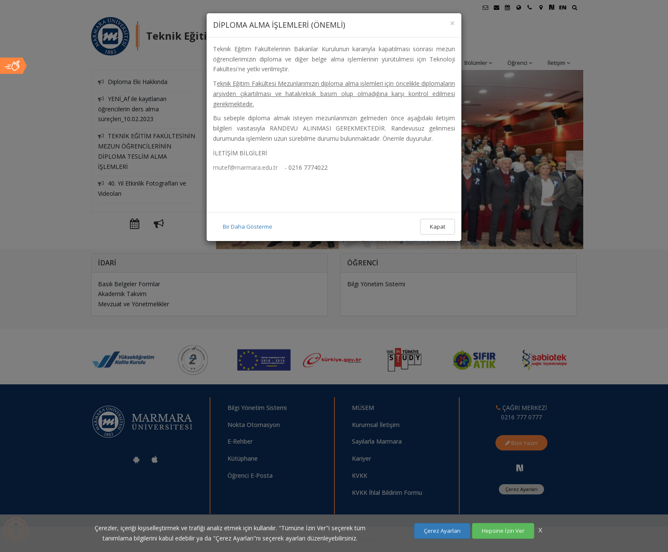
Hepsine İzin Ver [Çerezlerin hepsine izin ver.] (503, 531)
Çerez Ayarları (442, 531)
